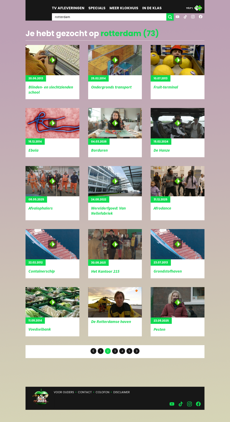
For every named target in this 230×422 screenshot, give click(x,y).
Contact (85, 392)
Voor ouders (64, 392)
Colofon (102, 392)
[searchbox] (109, 17)
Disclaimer (121, 392)
